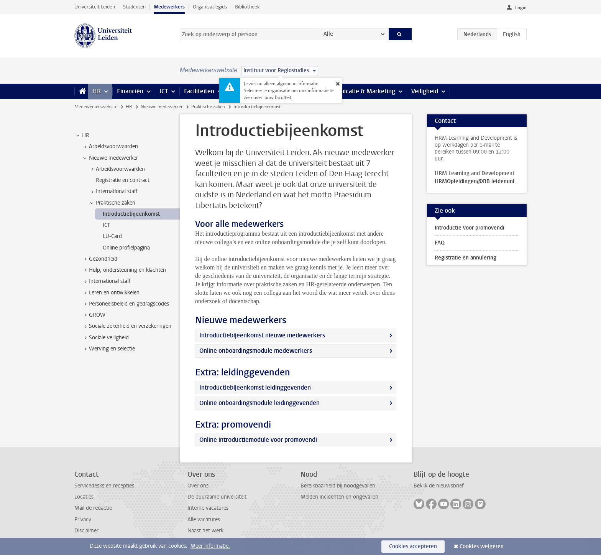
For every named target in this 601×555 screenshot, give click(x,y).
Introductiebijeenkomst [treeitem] (131, 214)
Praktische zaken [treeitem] (112, 203)
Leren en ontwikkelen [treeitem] (111, 293)
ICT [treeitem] (106, 225)
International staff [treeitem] (113, 191)
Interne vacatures (207, 508)
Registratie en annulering (465, 257)
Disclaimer (86, 530)
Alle (328, 34)
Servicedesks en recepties (104, 485)
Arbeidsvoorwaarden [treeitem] (110, 146)
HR (96, 91)
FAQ (440, 242)
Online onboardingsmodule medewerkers (255, 351)
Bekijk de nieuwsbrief (439, 485)
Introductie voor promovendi (469, 227)
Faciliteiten (199, 91)
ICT (163, 91)
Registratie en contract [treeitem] (122, 180)
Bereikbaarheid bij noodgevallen (337, 485)
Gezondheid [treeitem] (99, 259)
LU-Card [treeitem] (112, 236)
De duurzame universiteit (216, 496)
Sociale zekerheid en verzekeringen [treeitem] (126, 326)
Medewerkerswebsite (95, 107)
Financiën (130, 91)
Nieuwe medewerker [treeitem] (110, 158)
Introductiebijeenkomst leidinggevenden (255, 387)
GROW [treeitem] (93, 315)
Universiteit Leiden (94, 6)
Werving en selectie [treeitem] (108, 349)
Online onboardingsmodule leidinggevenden (259, 403)
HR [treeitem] (82, 135)
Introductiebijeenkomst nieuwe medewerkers (262, 335)
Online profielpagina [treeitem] (126, 247)
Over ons (198, 485)
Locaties (84, 496)
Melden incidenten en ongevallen (339, 496)
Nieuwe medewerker (161, 107)
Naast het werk (205, 530)
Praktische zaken (208, 107)
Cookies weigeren (482, 546)
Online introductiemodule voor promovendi (258, 440)
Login (521, 8)
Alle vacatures (203, 519)
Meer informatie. (210, 546)
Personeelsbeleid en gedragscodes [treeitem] (125, 304)
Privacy (82, 519)
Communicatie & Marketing (357, 91)
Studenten (134, 6)
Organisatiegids (210, 6)
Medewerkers (169, 6)
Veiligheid (424, 91)
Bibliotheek (247, 6)
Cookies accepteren (413, 546)
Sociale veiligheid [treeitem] (105, 338)
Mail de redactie (93, 508)
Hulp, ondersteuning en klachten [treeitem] (124, 270)
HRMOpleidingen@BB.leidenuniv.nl (477, 181)
